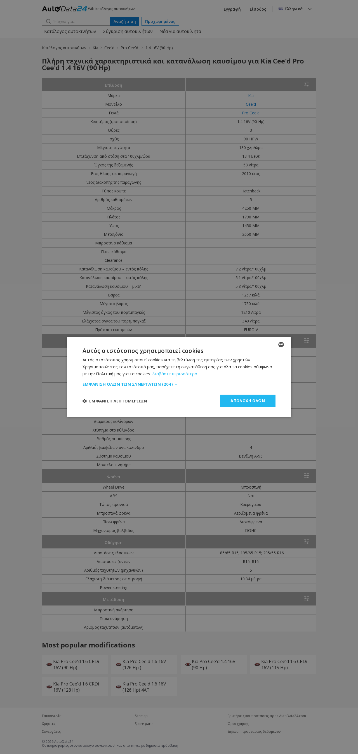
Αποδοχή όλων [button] (247, 400)
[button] (179, 384)
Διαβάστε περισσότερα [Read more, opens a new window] (174, 373)
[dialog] (179, 377)
